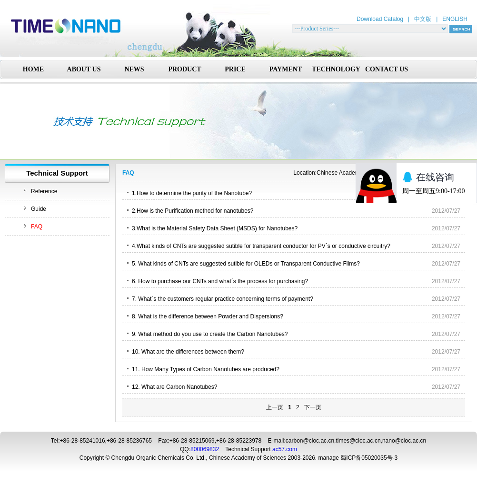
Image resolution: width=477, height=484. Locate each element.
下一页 (312, 407)
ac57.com (284, 449)
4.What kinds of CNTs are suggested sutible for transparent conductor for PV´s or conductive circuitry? (261, 246)
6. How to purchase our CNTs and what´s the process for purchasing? (220, 281)
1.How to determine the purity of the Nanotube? (192, 193)
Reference (44, 191)
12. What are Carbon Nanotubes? (174, 387)
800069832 (204, 449)
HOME (33, 69)
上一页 (274, 407)
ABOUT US (84, 69)
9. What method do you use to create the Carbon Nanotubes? (210, 334)
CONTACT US (386, 69)
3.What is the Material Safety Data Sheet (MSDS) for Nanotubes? (215, 228)
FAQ (36, 226)
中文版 (422, 19)
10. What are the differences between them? (188, 351)
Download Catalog (380, 19)
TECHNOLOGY (336, 69)
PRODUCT (184, 69)
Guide (38, 209)
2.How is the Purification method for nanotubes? (192, 210)
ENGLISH (454, 19)
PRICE (235, 69)
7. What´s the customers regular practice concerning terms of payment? (222, 299)
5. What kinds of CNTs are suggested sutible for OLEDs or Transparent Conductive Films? (246, 263)
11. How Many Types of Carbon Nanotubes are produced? (205, 369)
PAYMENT (285, 69)
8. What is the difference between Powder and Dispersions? (207, 316)
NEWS (134, 69)
